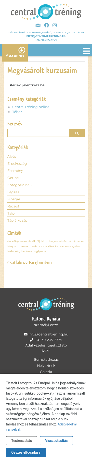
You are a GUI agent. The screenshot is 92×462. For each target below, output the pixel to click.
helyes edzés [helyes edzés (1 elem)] (57, 241)
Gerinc (13, 178)
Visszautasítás (56, 441)
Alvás (11, 156)
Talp (10, 213)
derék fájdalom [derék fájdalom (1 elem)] (38, 241)
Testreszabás (21, 441)
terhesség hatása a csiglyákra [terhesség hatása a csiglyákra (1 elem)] (26, 251)
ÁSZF (46, 351)
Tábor (17, 112)
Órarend (15, 56)
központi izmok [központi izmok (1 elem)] (17, 246)
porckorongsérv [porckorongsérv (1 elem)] (69, 246)
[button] (77, 133)
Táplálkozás (17, 220)
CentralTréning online (30, 107)
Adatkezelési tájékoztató (46, 345)
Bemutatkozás (46, 359)
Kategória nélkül (21, 185)
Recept (13, 206)
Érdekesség (17, 163)
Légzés (13, 192)
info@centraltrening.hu (46, 36)
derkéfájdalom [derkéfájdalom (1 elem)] (17, 241)
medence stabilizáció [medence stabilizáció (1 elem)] (43, 246)
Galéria (46, 372)
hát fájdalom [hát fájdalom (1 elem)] (75, 241)
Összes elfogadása (25, 452)
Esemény (15, 170)
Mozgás (14, 199)
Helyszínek (46, 365)
